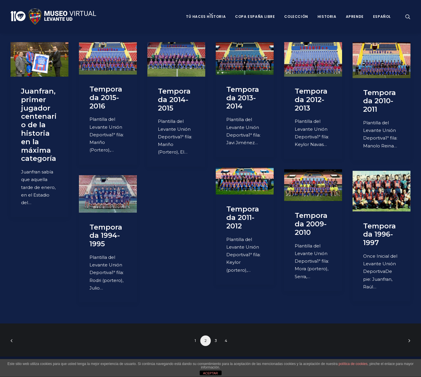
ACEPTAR (210, 373)
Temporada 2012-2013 (311, 99)
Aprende (355, 16)
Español (382, 16)
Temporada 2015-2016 (105, 97)
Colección (296, 16)
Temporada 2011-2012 (242, 217)
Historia (327, 16)
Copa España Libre (255, 16)
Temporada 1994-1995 (105, 235)
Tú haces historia (206, 16)
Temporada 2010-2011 (379, 101)
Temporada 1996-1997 (379, 234)
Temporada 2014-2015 (174, 99)
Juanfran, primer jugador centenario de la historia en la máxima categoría (39, 125)
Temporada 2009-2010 (311, 224)
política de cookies (353, 364)
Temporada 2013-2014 (242, 98)
